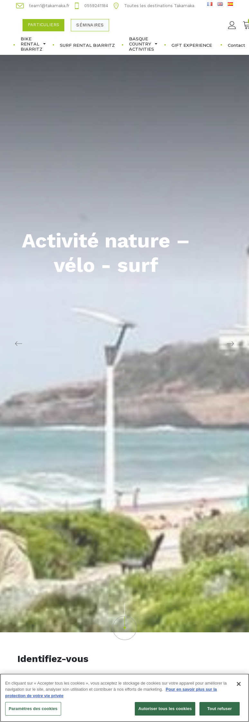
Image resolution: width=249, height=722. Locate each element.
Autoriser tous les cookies (165, 711)
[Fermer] (239, 686)
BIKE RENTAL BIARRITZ (33, 44)
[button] (124, 621)
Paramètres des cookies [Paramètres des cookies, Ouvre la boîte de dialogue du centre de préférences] (33, 711)
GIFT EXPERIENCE (191, 45)
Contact (236, 45)
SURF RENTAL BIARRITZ (87, 45)
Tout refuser (219, 711)
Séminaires (90, 25)
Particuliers (43, 24)
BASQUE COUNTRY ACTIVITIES (143, 44)
